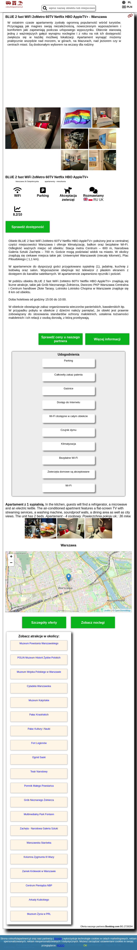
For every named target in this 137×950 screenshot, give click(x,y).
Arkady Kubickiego (39, 899)
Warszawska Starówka (39, 842)
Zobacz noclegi (93, 622)
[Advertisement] (68, 76)
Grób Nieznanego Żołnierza (39, 800)
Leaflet (107, 610)
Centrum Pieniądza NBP (39, 885)
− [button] (11, 563)
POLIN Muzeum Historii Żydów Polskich (38, 657)
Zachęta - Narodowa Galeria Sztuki (39, 828)
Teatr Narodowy (38, 771)
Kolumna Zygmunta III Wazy (39, 857)
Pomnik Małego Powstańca (39, 785)
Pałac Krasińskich (39, 714)
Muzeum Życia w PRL (39, 914)
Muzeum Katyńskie (39, 700)
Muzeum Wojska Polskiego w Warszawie (39, 671)
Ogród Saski (39, 757)
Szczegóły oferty (44, 622)
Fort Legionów (39, 743)
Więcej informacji (107, 339)
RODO (60, 945)
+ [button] (11, 557)
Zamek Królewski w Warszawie (39, 871)
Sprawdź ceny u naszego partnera (60, 339)
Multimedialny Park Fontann (39, 814)
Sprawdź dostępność (27, 227)
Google (58, 938)
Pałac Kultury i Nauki (39, 728)
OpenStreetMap (122, 610)
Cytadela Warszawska (39, 686)
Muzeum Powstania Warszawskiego (39, 643)
